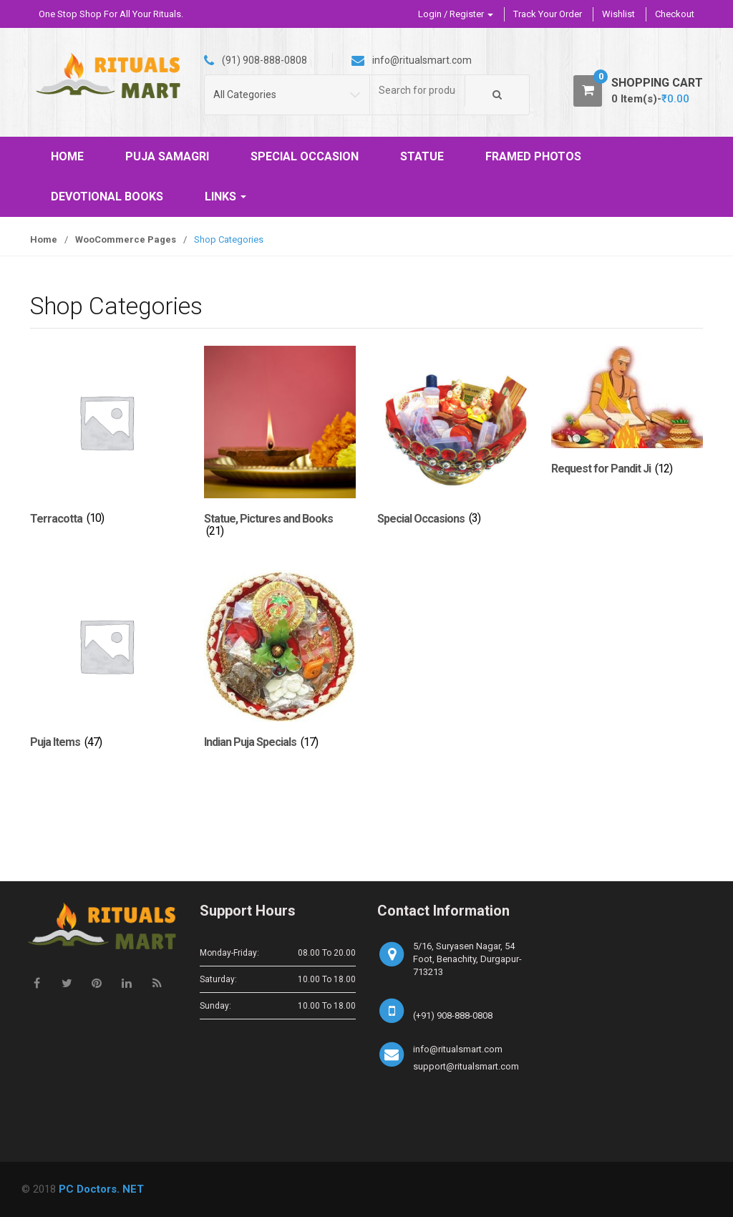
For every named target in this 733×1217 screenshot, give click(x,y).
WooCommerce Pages (125, 239)
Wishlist (618, 14)
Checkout (674, 14)
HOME (67, 156)
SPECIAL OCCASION (305, 156)
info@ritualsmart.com (458, 1049)
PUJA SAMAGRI (167, 156)
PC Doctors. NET (101, 1189)
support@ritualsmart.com (466, 1066)
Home (43, 239)
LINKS (225, 196)
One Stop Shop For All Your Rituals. (111, 14)
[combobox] (417, 90)
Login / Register (455, 14)
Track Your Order (547, 14)
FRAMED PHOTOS (533, 156)
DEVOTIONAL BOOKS (107, 196)
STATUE (422, 156)
